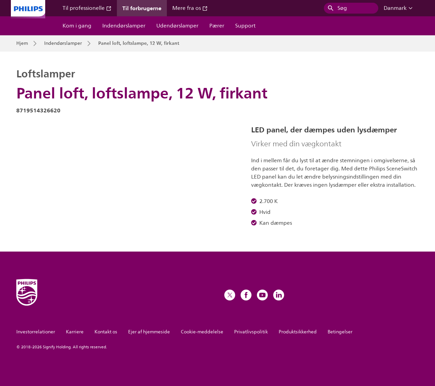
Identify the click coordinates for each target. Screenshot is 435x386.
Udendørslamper (177, 25)
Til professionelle (87, 8)
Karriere (75, 332)
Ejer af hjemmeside (149, 332)
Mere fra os (190, 8)
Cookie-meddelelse (202, 332)
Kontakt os (105, 332)
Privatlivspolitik (251, 332)
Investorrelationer (35, 332)
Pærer (216, 25)
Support (245, 25)
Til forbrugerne (141, 8)
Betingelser (340, 332)
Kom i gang (77, 25)
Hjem (22, 43)
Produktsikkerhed (298, 332)
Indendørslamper (123, 25)
